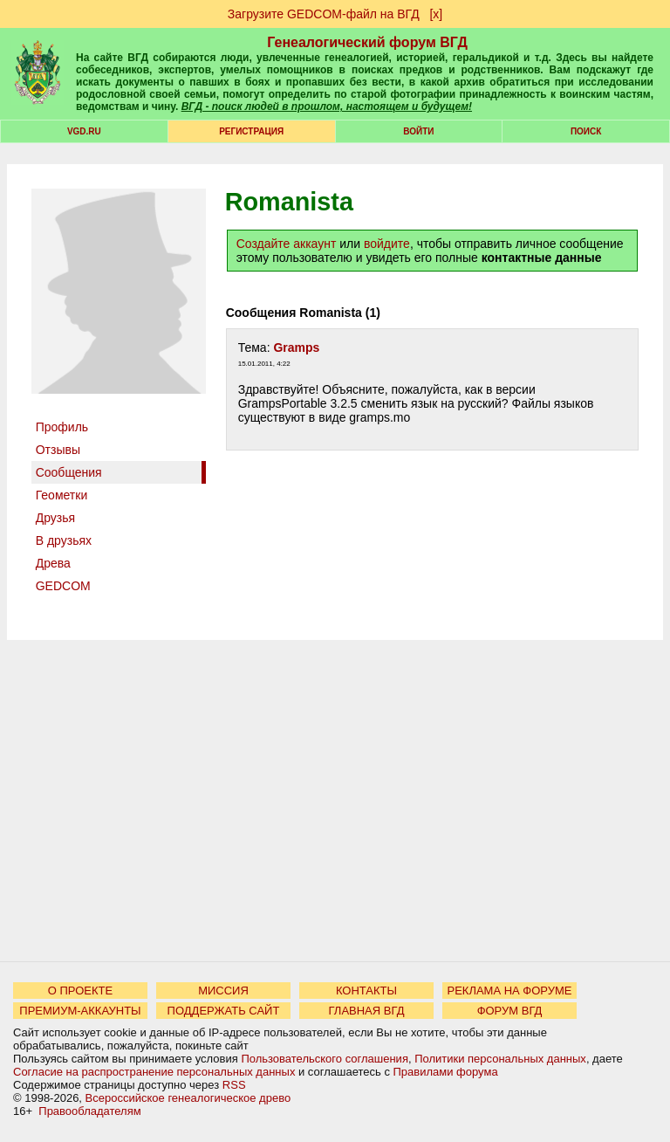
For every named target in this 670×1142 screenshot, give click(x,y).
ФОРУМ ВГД (510, 1010)
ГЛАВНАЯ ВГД (367, 1010)
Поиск (586, 131)
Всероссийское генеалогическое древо (188, 1097)
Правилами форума (445, 1071)
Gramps (296, 347)
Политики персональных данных (500, 1058)
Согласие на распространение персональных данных (154, 1071)
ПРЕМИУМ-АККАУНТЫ (79, 1010)
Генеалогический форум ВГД (367, 42)
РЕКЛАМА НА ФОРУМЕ (509, 990)
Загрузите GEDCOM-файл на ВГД (324, 14)
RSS (234, 1084)
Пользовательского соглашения (324, 1058)
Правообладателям (89, 1111)
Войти (418, 131)
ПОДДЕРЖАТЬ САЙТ (224, 1010)
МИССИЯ (223, 990)
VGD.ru (84, 131)
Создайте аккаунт (286, 244)
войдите (387, 244)
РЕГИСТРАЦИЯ (251, 131)
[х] (435, 14)
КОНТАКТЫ (366, 990)
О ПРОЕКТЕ (80, 990)
